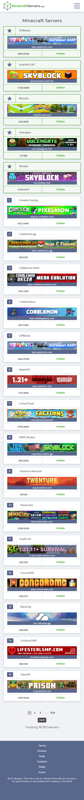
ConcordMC (27, 572)
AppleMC (24, 369)
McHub (23, 166)
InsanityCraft (27, 64)
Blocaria (24, 98)
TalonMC (25, 674)
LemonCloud (26, 403)
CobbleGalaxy (27, 301)
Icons (42, 772)
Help (42, 756)
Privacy (42, 751)
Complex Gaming (28, 200)
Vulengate (25, 132)
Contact (42, 761)
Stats (42, 767)
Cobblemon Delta (29, 267)
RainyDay (25, 606)
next (42, 720)
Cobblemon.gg (27, 234)
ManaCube (26, 505)
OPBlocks (24, 30)
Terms (42, 745)
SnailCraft (25, 538)
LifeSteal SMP (28, 640)
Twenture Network (30, 471)
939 (52, 712)
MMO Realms (27, 437)
